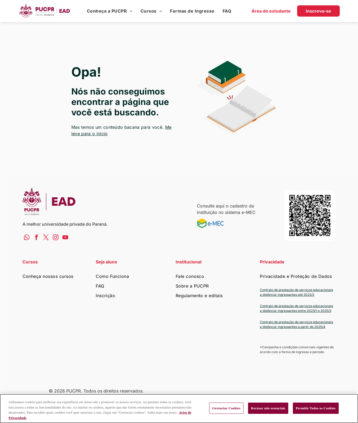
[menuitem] (109, 11)
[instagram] (55, 238)
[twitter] (46, 238)
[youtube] (65, 238)
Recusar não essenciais (268, 408)
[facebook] (36, 238)
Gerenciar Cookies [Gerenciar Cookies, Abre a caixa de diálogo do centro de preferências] (226, 408)
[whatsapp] (27, 238)
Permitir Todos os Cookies (316, 408)
